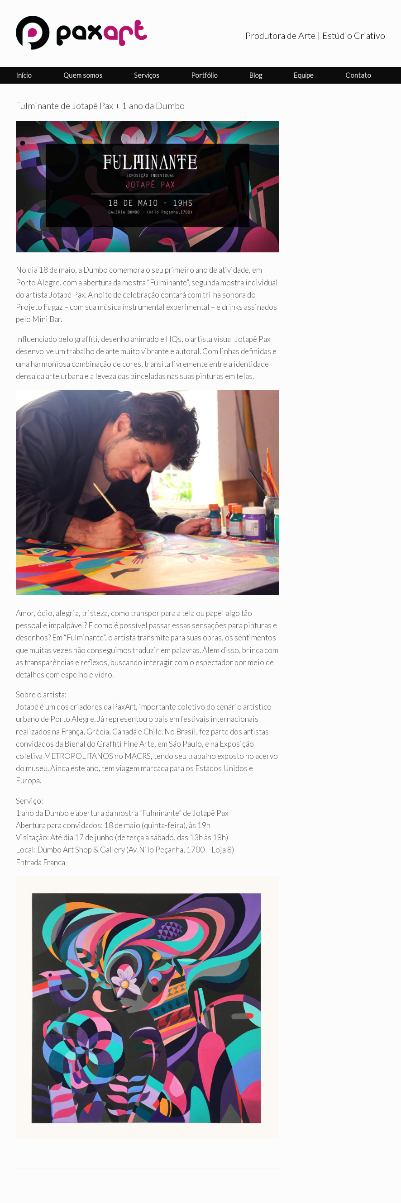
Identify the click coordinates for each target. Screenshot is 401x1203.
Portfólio (204, 75)
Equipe (304, 75)
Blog (255, 75)
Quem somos (82, 75)
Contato (358, 75)
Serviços (146, 75)
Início (24, 75)
